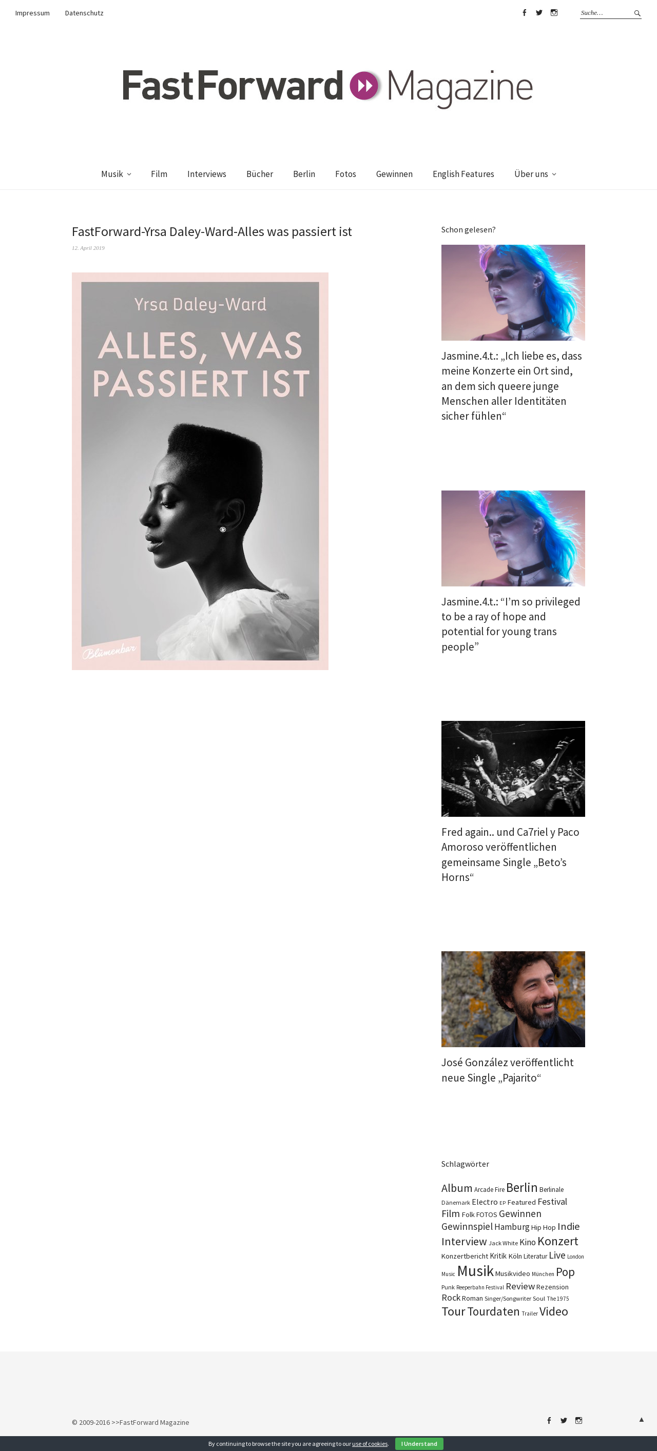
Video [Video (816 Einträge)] (553, 1311)
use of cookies (370, 1443)
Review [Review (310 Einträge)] (520, 1286)
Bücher (259, 174)
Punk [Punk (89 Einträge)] (448, 1287)
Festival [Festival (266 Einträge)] (552, 1201)
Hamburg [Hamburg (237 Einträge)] (512, 1226)
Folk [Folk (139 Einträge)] (468, 1214)
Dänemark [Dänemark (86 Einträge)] (455, 1202)
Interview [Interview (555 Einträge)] (464, 1241)
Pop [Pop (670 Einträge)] (565, 1271)
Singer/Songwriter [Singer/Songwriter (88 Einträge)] (508, 1298)
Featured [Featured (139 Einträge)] (521, 1202)
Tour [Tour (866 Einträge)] (453, 1311)
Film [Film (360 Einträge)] (450, 1213)
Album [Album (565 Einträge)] (457, 1188)
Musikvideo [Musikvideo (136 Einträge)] (512, 1273)
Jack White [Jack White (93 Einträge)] (503, 1243)
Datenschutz (84, 12)
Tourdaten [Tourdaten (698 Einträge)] (493, 1311)
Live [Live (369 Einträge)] (557, 1255)
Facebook (524, 13)
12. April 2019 (88, 248)
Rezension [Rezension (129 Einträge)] (552, 1286)
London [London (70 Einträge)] (575, 1256)
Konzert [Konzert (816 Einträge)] (557, 1241)
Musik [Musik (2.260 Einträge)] (475, 1270)
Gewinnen (394, 174)
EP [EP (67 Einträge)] (502, 1203)
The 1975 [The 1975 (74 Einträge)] (558, 1298)
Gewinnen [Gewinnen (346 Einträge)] (520, 1213)
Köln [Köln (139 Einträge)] (515, 1256)
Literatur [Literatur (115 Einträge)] (535, 1256)
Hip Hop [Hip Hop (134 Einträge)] (543, 1227)
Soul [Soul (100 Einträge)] (539, 1298)
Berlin (304, 174)
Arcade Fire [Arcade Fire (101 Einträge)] (489, 1189)
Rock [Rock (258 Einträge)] (450, 1297)
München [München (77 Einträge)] (543, 1274)
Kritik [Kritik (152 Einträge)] (498, 1256)
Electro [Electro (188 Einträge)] (485, 1202)
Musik (112, 174)
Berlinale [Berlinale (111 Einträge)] (551, 1189)
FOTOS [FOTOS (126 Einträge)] (486, 1214)
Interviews (206, 174)
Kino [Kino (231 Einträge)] (527, 1242)
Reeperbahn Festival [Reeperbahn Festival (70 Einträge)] (480, 1287)
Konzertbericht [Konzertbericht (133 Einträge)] (464, 1256)
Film (159, 174)
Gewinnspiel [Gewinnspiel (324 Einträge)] (467, 1226)
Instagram (554, 13)
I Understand (419, 1443)
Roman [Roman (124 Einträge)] (472, 1298)
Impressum (32, 12)
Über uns (531, 174)
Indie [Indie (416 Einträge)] (568, 1226)
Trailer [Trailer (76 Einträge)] (529, 1313)
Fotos (345, 174)
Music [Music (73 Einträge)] (448, 1274)
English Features (463, 174)
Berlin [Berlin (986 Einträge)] (522, 1187)
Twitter (539, 13)
